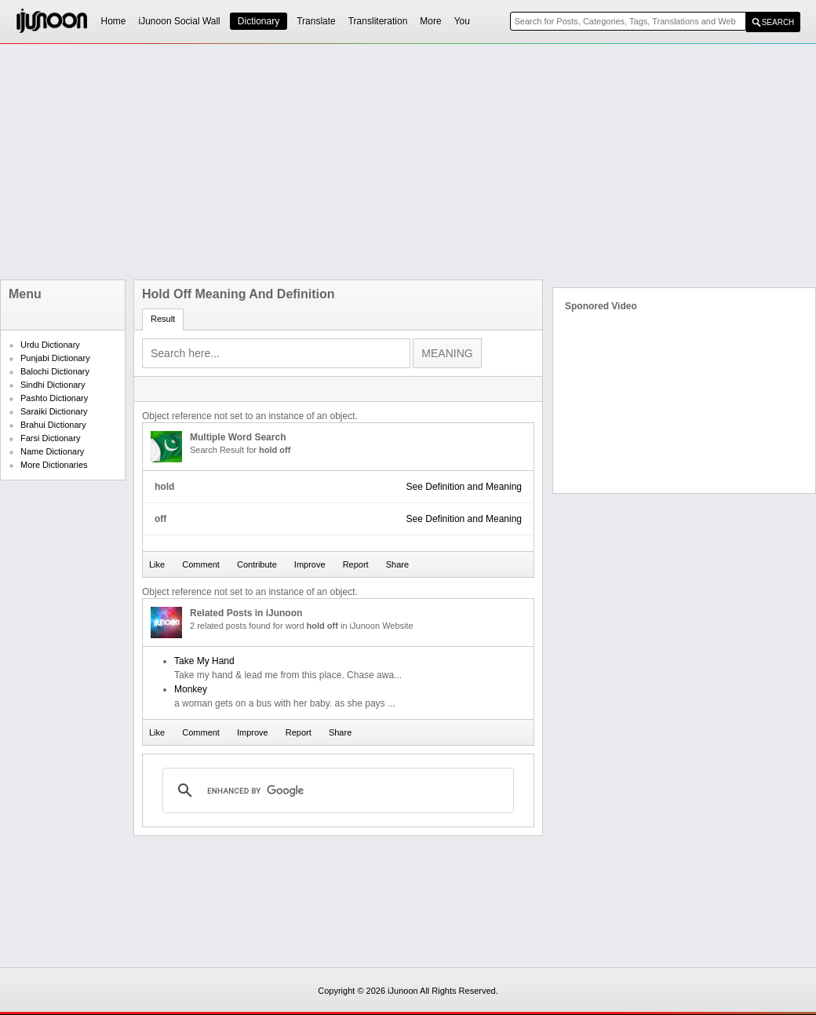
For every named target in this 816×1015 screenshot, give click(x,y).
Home (113, 21)
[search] (335, 790)
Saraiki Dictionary (54, 411)
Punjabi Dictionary (55, 358)
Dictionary (258, 21)
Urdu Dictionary (50, 344)
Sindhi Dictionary (53, 384)
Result (163, 318)
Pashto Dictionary (54, 398)
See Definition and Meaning (464, 486)
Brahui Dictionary (53, 424)
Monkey (190, 689)
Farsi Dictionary (50, 438)
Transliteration (378, 21)
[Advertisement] (291, 162)
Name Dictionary (52, 451)
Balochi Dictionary (54, 371)
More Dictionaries (54, 464)
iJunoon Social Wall (179, 21)
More (430, 21)
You (462, 21)
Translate (316, 21)
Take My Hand (204, 660)
